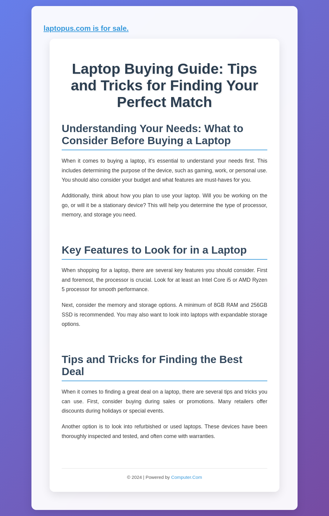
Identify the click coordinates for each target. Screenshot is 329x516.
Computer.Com (186, 477)
